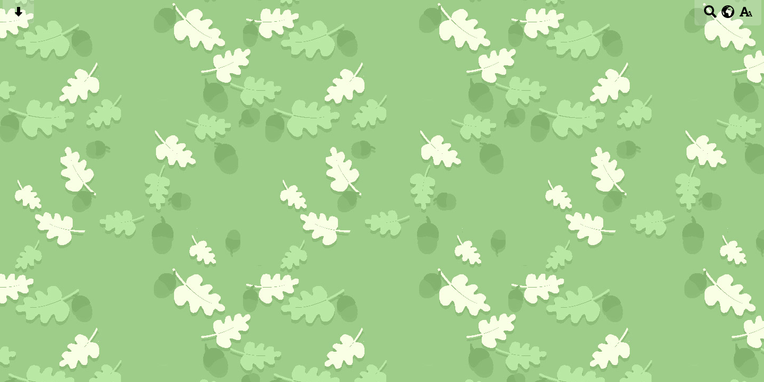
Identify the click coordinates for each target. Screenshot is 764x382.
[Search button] (710, 15)
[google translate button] (728, 11)
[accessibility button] (745, 15)
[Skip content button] (18, 15)
